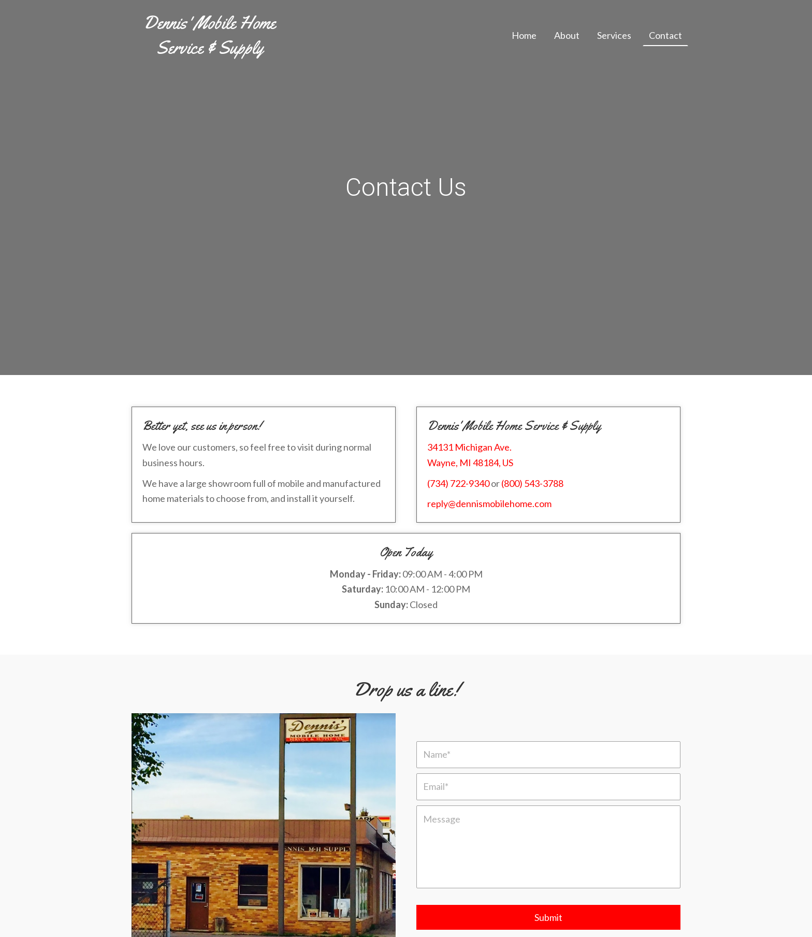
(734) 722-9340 (458, 483)
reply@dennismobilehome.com (489, 503)
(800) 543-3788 (532, 483)
